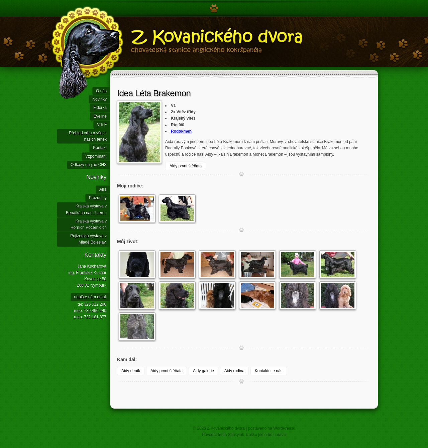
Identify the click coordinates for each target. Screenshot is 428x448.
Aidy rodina (234, 370)
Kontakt (100, 147)
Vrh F (102, 124)
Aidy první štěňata (186, 166)
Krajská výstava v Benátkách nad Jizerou (86, 209)
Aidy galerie (203, 370)
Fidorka (100, 107)
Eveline (100, 116)
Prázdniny (98, 197)
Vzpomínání (96, 156)
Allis (103, 189)
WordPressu (284, 428)
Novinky (99, 99)
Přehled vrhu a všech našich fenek (88, 136)
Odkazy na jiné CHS (89, 164)
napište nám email (90, 297)
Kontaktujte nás (269, 370)
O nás (101, 91)
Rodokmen (181, 131)
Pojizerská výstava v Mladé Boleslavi (88, 239)
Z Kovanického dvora (184, 50)
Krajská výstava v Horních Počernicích (89, 224)
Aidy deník (130, 370)
